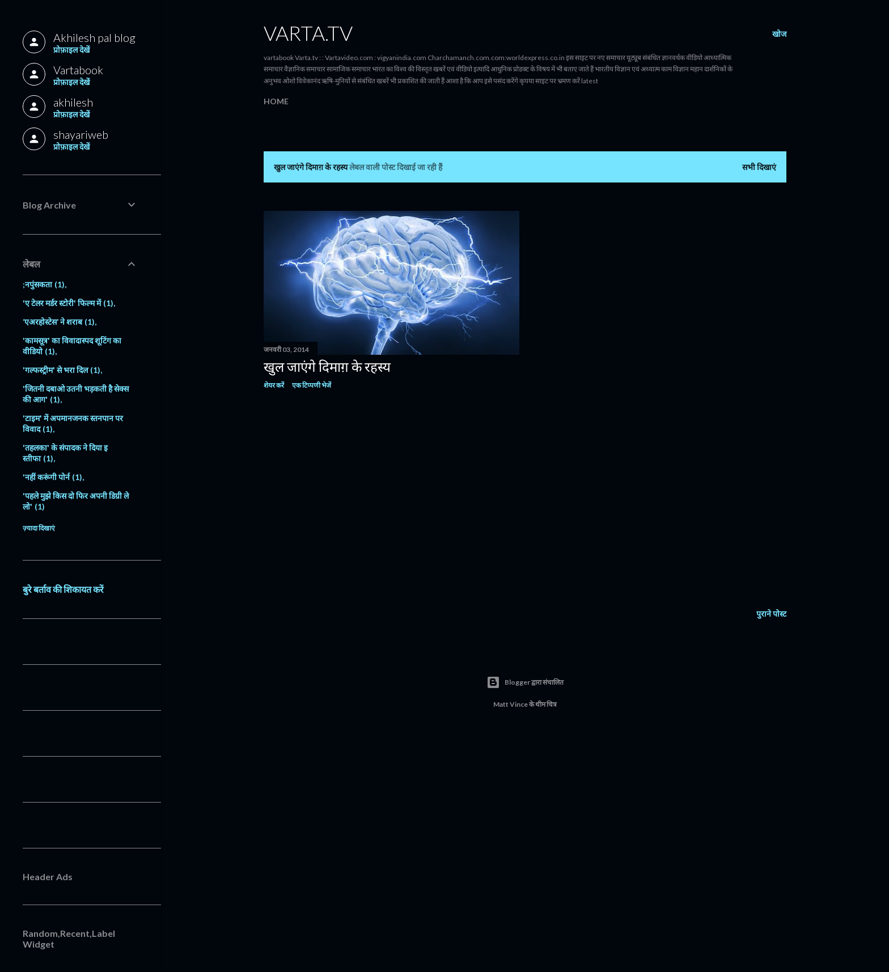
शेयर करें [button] (274, 385)
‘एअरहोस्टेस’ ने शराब (59, 321)
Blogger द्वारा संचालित (525, 682)
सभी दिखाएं (759, 167)
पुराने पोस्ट (771, 613)
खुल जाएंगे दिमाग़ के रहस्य (327, 366)
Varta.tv (308, 32)
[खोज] (779, 34)
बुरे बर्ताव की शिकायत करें (63, 589)
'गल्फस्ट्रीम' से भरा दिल (61, 370)
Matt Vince (510, 704)
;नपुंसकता (44, 284)
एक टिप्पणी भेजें (311, 385)
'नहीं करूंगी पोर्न (52, 477)
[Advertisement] (391, 497)
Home (276, 101)
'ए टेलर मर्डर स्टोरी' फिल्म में (68, 303)
